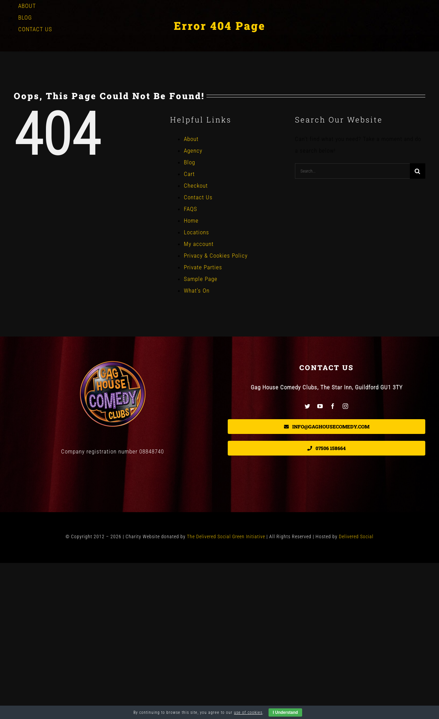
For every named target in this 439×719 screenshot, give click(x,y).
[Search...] (352, 171)
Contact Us (198, 197)
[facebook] (333, 406)
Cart (189, 173)
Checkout (196, 185)
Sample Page (200, 278)
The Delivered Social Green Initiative (226, 536)
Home (191, 220)
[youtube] (320, 406)
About (191, 138)
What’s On (197, 290)
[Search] (417, 171)
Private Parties (203, 267)
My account (199, 243)
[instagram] (345, 406)
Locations (196, 232)
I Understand (285, 712)
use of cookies (248, 712)
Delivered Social (356, 536)
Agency (193, 150)
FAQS (190, 208)
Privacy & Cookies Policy (216, 255)
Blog (189, 162)
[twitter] (307, 406)
